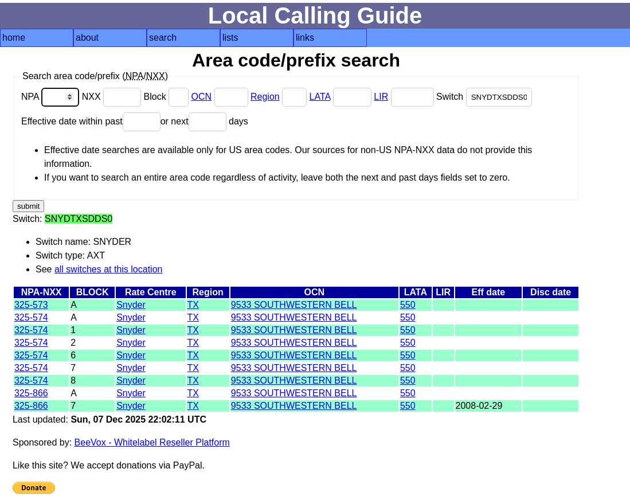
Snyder (131, 305)
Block (167, 96)
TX (193, 305)
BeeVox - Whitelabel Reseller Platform (152, 442)
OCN (201, 96)
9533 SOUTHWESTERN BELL (294, 305)
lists (230, 37)
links (305, 37)
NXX (113, 96)
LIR (381, 96)
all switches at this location (108, 269)
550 (408, 305)
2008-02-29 (479, 406)
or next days (204, 121)
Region (265, 96)
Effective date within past (91, 121)
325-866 (31, 393)
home (13, 37)
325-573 (31, 305)
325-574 (31, 317)
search (163, 37)
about (87, 37)
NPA (51, 96)
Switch (484, 96)
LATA (320, 96)
